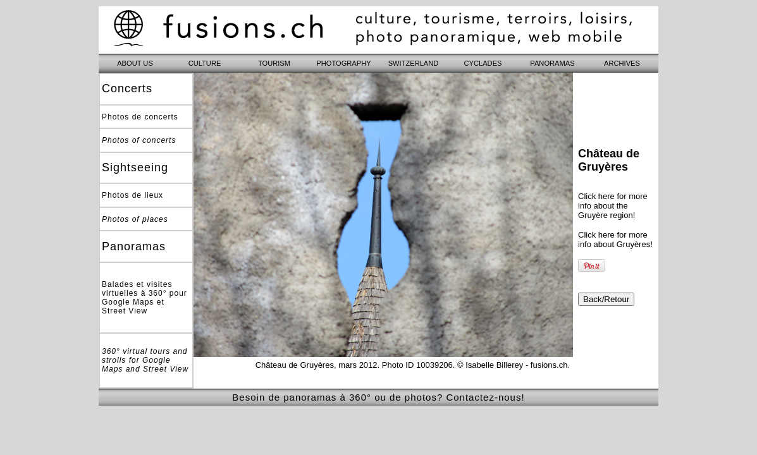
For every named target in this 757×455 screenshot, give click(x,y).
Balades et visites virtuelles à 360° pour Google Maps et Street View (144, 297)
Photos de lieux (132, 195)
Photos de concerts (140, 116)
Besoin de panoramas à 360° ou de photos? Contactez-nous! (378, 397)
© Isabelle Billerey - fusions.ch (512, 365)
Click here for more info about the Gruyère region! (613, 205)
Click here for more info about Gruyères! (615, 239)
